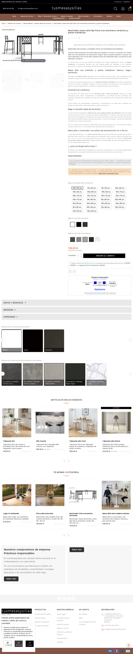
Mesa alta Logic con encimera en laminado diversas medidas (16, 518)
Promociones (40, 618)
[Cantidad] (78, 256)
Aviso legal (61, 614)
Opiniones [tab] (10, 316)
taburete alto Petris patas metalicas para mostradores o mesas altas (115, 446)
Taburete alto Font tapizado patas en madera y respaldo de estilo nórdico (82, 446)
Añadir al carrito (105, 255)
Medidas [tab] (8, 309)
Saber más (11, 579)
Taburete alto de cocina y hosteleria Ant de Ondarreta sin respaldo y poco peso (16, 446)
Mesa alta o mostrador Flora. (108, 173)
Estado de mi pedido (43, 614)
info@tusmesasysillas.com (115, 629)
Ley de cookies (63, 624)
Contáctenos (62, 638)
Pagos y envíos (63, 628)
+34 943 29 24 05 (111, 625)
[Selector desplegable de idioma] (127, 2)
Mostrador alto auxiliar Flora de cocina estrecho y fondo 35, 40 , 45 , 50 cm (49, 519)
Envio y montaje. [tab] (14, 302)
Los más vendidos (42, 626)
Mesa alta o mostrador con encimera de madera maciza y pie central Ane (115, 519)
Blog (80, 618)
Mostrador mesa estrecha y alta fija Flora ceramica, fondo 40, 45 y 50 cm (83, 521)
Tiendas (60, 642)
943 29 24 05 (8, 9)
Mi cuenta (84, 609)
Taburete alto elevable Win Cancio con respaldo (47, 445)
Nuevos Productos (42, 622)
